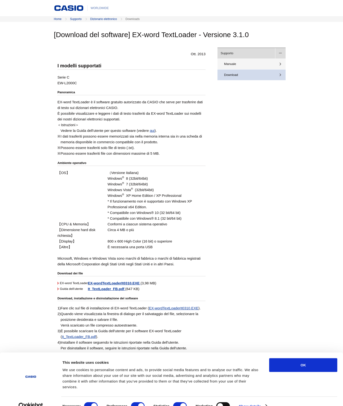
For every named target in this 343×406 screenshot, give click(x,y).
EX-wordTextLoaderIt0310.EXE (173, 308)
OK (303, 355)
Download (231, 75)
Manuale (230, 64)
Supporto (76, 19)
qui (152, 131)
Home (57, 19)
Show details (250, 397)
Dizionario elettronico (103, 19)
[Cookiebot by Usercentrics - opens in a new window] (31, 396)
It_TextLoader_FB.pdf (79, 337)
